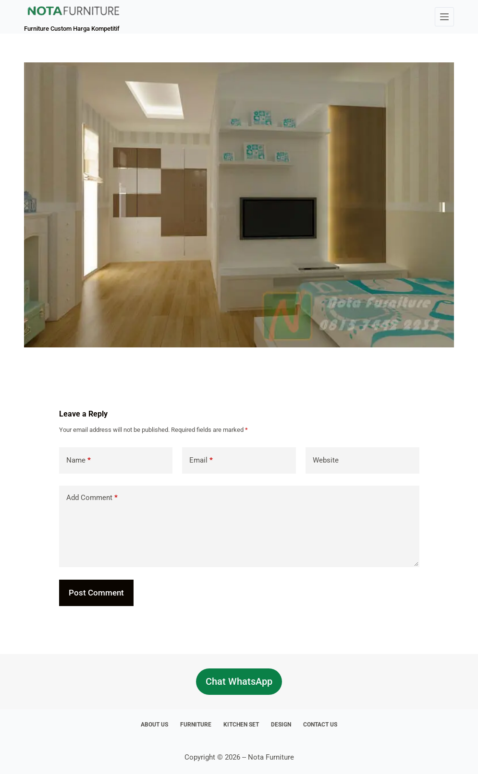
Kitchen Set (241, 724)
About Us (154, 724)
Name (78, 460)
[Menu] (444, 16)
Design (281, 724)
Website (326, 460)
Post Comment (96, 592)
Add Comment (92, 498)
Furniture (195, 724)
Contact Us (320, 724)
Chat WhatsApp (239, 681)
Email (201, 460)
